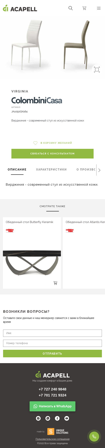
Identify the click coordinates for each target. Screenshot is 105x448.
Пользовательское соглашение (53, 439)
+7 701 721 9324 (52, 395)
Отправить (52, 353)
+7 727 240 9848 (52, 389)
